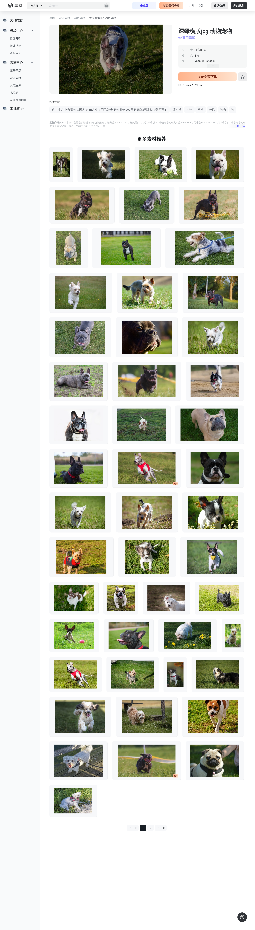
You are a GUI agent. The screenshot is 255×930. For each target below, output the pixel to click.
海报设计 (15, 53)
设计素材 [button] (64, 17)
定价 (191, 6)
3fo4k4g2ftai (192, 85)
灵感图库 (15, 85)
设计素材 (15, 78)
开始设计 (239, 5)
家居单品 (15, 71)
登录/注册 (220, 5)
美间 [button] (52, 17)
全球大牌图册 (18, 100)
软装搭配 (15, 46)
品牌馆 (14, 93)
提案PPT (15, 39)
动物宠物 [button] (79, 17)
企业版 (144, 5)
